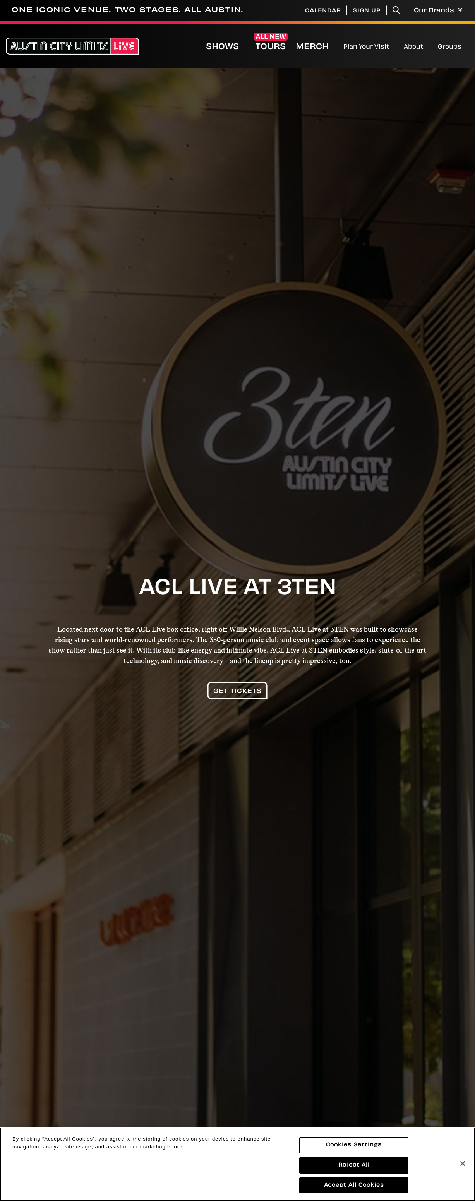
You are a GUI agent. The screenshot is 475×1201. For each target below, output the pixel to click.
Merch (318, 47)
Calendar (323, 11)
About (414, 47)
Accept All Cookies (354, 1191)
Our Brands (438, 10)
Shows (222, 47)
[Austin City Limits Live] (72, 46)
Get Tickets (237, 692)
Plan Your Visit (366, 47)
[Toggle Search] (396, 10)
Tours (271, 47)
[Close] (462, 1170)
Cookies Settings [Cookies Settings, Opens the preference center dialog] (354, 1151)
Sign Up (367, 11)
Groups (449, 47)
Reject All (354, 1171)
